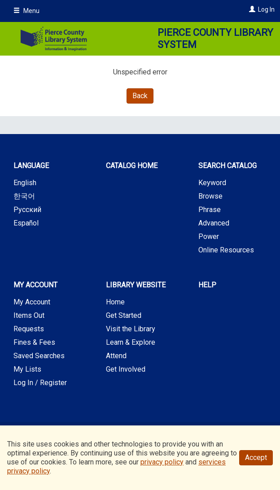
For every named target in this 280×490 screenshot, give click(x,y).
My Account (31, 302)
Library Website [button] (136, 285)
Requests (28, 329)
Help (207, 285)
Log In (266, 9)
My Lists (27, 369)
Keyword (212, 182)
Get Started (123, 315)
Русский (27, 209)
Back (140, 95)
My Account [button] (35, 285)
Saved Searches (39, 355)
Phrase (209, 209)
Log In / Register (40, 382)
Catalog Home (132, 165)
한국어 (24, 196)
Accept (256, 457)
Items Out (28, 315)
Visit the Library (130, 329)
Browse (210, 196)
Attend (116, 355)
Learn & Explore (130, 342)
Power (208, 236)
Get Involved (125, 369)
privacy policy (162, 462)
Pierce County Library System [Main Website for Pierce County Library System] (215, 39)
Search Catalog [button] (227, 165)
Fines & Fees (34, 342)
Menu (26, 10)
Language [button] (31, 165)
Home (115, 302)
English (24, 182)
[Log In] (251, 9)
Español (26, 223)
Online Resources (226, 250)
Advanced (213, 223)
